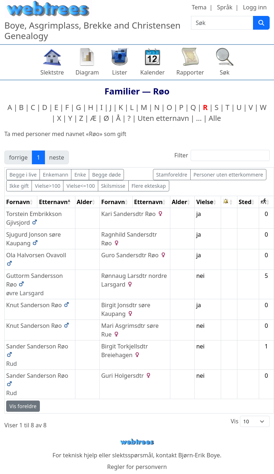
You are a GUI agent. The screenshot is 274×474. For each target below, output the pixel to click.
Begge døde (106, 174)
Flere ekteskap (149, 185)
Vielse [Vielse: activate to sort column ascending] (204, 202)
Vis (250, 421)
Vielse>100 (47, 185)
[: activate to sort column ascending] (229, 202)
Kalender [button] (152, 72)
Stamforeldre (171, 174)
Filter (222, 155)
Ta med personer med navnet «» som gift (65, 134)
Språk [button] (224, 7)
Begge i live (23, 174)
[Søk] (261, 23)
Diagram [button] (87, 72)
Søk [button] (224, 72)
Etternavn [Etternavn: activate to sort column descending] (53, 202)
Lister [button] (119, 72)
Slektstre (52, 72)
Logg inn (255, 7)
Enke (80, 174)
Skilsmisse (113, 185)
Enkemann (55, 174)
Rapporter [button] (190, 72)
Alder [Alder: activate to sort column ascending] (84, 202)
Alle (215, 118)
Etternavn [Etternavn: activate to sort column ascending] (148, 202)
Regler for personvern (137, 467)
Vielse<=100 (80, 185)
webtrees (137, 442)
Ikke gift (19, 185)
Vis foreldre (23, 406)
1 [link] (38, 157)
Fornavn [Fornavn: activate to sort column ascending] (18, 202)
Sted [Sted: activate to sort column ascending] (245, 202)
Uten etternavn (163, 118)
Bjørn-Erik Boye (199, 455)
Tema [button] (199, 7)
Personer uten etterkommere (228, 174)
